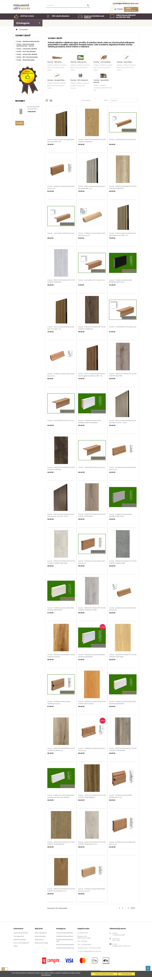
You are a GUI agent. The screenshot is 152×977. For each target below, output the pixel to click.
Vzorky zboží (22, 35)
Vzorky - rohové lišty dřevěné (26, 49)
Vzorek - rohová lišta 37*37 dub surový (91, 280)
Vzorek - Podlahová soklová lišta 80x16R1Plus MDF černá (120, 281)
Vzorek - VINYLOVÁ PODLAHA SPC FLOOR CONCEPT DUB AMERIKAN (92, 796)
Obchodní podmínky (21, 933)
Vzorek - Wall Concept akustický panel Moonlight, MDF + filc (91, 187)
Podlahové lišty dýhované (65, 948)
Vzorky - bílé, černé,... (79, 62)
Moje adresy (39, 940)
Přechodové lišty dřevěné (65, 945)
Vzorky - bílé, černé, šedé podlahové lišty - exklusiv (25, 45)
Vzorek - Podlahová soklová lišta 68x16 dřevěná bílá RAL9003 (122, 703)
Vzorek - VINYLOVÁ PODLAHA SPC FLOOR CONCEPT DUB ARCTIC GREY (92, 609)
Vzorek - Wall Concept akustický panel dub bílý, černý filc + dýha (122, 421)
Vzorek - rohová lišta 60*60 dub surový (91, 467)
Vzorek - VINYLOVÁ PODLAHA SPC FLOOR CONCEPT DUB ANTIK (61, 468)
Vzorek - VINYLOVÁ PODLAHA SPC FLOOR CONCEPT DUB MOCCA (61, 749)
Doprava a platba (20, 940)
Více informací (46, 975)
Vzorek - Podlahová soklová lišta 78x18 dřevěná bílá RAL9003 (60, 609)
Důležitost (124, 100)
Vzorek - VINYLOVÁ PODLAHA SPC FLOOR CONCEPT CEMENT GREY (122, 562)
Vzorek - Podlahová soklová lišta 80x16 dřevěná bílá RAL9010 (91, 656)
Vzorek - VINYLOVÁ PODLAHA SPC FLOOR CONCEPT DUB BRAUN (92, 328)
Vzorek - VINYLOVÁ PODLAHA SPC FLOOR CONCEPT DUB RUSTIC (122, 187)
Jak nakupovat (19, 936)
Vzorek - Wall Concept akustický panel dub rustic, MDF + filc (60, 141)
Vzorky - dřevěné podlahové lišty (28, 41)
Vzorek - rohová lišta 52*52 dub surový (60, 420)
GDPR (15, 946)
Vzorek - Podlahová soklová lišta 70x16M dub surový (58, 703)
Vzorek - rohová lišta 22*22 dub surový (122, 140)
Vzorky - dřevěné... (54, 62)
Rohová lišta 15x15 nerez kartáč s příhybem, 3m (33, 109)
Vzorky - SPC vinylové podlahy (27, 57)
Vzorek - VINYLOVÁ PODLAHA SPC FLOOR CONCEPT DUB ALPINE (92, 515)
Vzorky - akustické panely (25, 60)
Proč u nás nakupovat (21, 943)
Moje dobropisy (40, 936)
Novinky (19, 123)
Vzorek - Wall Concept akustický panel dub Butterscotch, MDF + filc (122, 234)
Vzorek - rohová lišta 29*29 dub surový (60, 233)
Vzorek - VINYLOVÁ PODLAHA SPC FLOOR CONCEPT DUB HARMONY (61, 843)
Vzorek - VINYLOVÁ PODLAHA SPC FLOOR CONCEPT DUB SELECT (92, 141)
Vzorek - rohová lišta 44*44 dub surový (122, 327)
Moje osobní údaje (41, 943)
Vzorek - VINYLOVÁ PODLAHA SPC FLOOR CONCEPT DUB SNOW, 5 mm (92, 843)
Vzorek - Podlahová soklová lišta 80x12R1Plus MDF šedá (120, 515)
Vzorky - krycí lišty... (125, 62)
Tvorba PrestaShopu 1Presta (90, 970)
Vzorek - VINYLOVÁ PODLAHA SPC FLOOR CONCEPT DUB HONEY (122, 656)
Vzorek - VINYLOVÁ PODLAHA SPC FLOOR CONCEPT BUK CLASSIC (92, 703)
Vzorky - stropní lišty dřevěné (26, 54)
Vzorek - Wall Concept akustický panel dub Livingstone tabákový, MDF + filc (91, 375)
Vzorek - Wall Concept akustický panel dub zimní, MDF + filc (60, 328)
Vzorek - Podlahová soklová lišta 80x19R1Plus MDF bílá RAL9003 (89, 421)
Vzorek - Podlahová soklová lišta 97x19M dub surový (120, 796)
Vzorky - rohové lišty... (103, 62)
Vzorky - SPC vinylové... (79, 80)
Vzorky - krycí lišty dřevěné (25, 51)
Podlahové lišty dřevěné (64, 936)
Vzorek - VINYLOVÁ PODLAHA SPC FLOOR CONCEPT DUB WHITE (61, 281)
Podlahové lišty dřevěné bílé (64, 940)
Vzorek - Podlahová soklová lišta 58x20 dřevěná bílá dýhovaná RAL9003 (60, 796)
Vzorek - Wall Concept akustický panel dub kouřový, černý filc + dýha (60, 515)
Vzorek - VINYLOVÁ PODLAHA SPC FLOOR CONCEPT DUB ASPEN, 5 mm (61, 890)
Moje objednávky (41, 933)
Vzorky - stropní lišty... (56, 80)
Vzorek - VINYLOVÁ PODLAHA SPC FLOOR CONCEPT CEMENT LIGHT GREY (61, 562)
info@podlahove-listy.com (125, 3)
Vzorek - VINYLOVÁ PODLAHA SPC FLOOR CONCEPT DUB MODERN (122, 749)
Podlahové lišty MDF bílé (64, 933)
